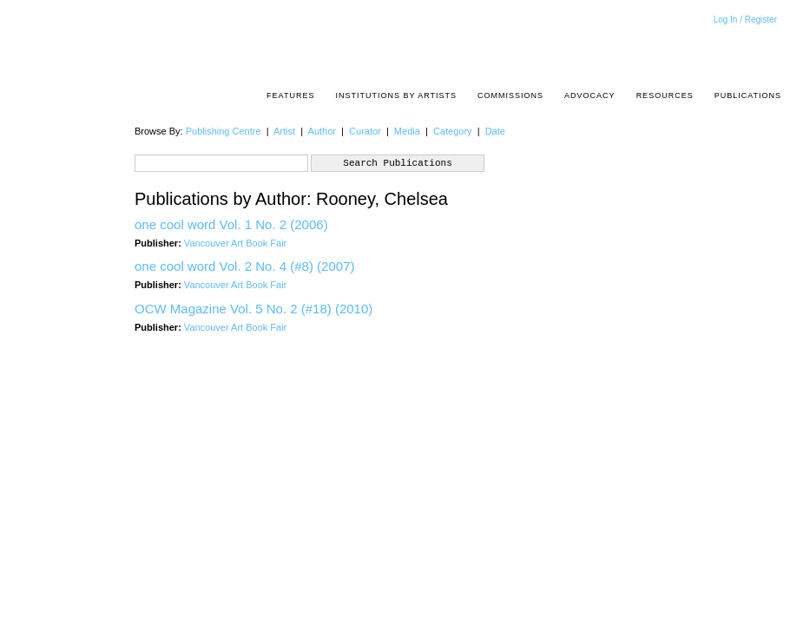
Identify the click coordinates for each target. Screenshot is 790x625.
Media (407, 131)
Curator (365, 131)
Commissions (510, 95)
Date (495, 131)
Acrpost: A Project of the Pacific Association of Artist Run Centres (772, 48)
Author (322, 131)
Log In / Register (745, 19)
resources (665, 95)
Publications (747, 95)
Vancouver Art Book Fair (235, 243)
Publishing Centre (223, 131)
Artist (284, 131)
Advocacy (590, 95)
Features (290, 95)
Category (452, 131)
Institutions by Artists (396, 95)
